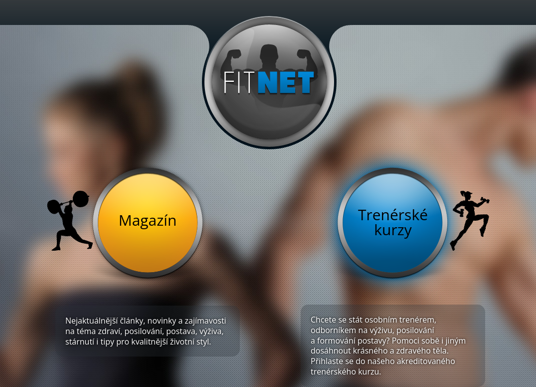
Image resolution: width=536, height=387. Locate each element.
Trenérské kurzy (393, 222)
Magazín (148, 220)
